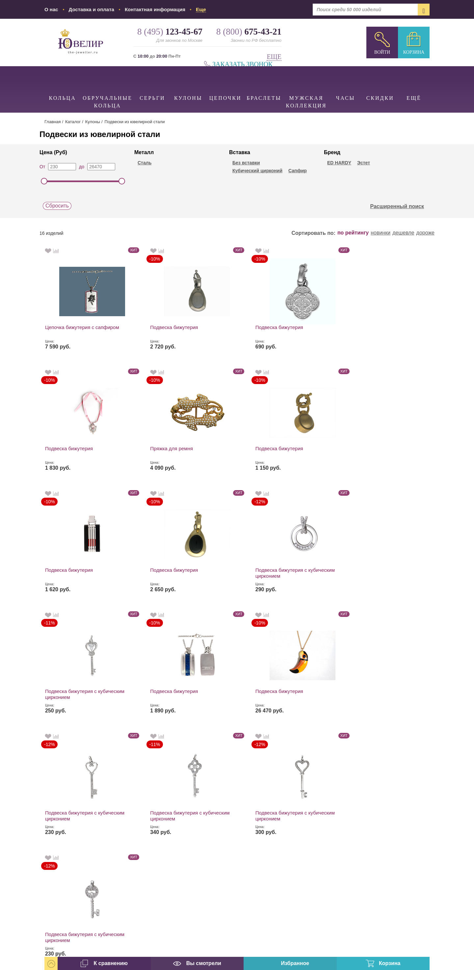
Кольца (62, 83)
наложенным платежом (308, 845)
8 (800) (391, 813)
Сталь (144, 162)
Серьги (152, 83)
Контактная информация (155, 9)
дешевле (403, 233)
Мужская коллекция (306, 87)
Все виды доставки (301, 857)
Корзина (413, 52)
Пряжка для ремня (382, 327)
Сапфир (297, 170)
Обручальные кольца (107, 87)
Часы (345, 83)
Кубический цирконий (257, 170)
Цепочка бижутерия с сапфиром (69, 330)
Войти (382, 52)
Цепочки (225, 83)
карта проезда (375, 910)
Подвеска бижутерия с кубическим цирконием (308, 451)
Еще (274, 56)
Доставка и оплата (91, 9)
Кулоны (188, 83)
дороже (425, 233)
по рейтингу (353, 233)
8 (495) (391, 784)
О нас (51, 9)
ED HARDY (339, 162)
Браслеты (264, 83)
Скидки (380, 83)
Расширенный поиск (400, 206)
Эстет (363, 162)
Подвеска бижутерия (148, 327)
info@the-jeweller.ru (396, 883)
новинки (380, 233)
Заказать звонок (242, 64)
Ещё (414, 83)
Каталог (73, 121)
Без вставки (246, 162)
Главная (52, 121)
